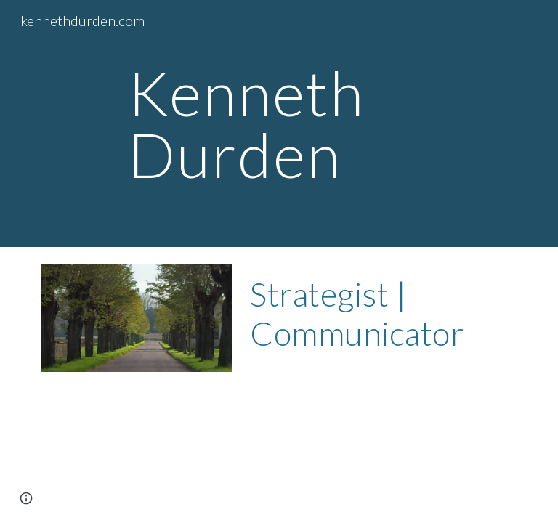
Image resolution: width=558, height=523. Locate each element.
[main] (299, 124)
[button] (26, 498)
